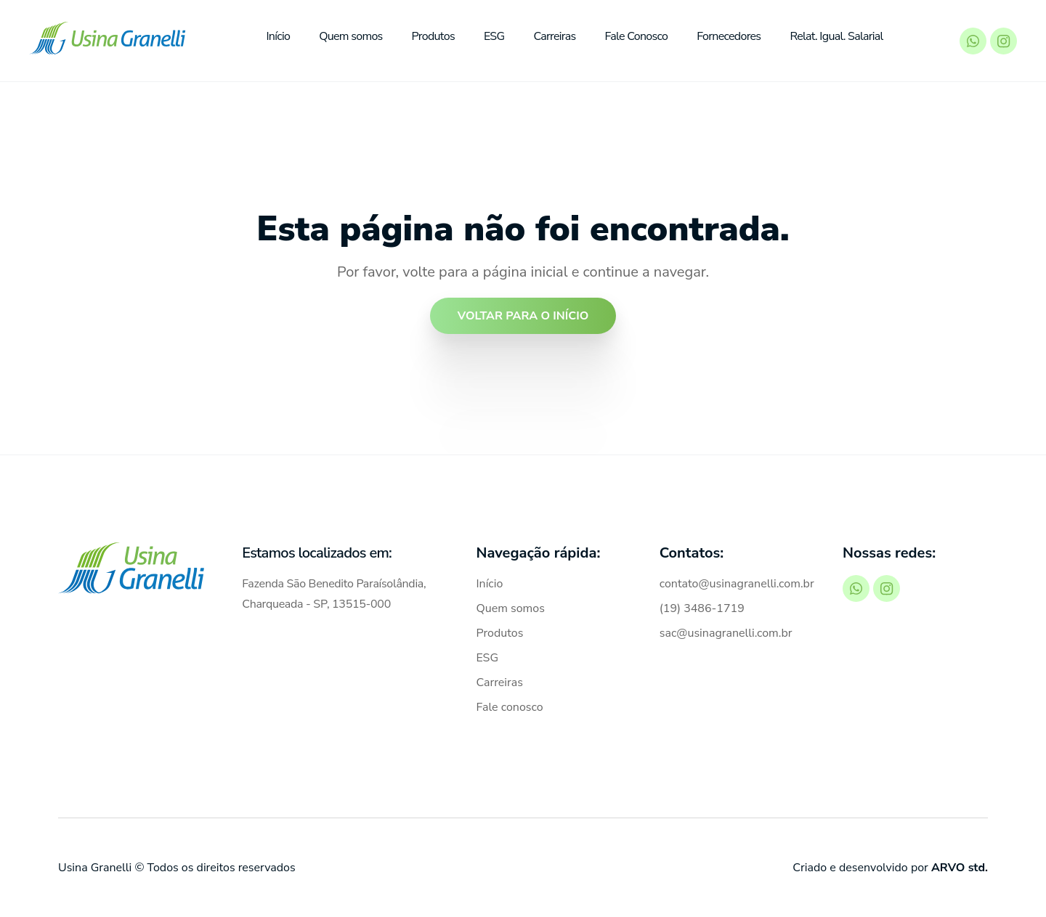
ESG (494, 36)
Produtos (433, 36)
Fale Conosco (636, 36)
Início (278, 36)
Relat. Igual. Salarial (836, 36)
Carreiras (554, 36)
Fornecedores (729, 36)
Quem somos (350, 36)
